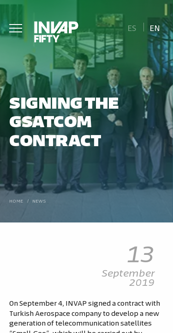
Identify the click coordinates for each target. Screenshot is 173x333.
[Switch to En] (155, 27)
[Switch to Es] (131, 27)
